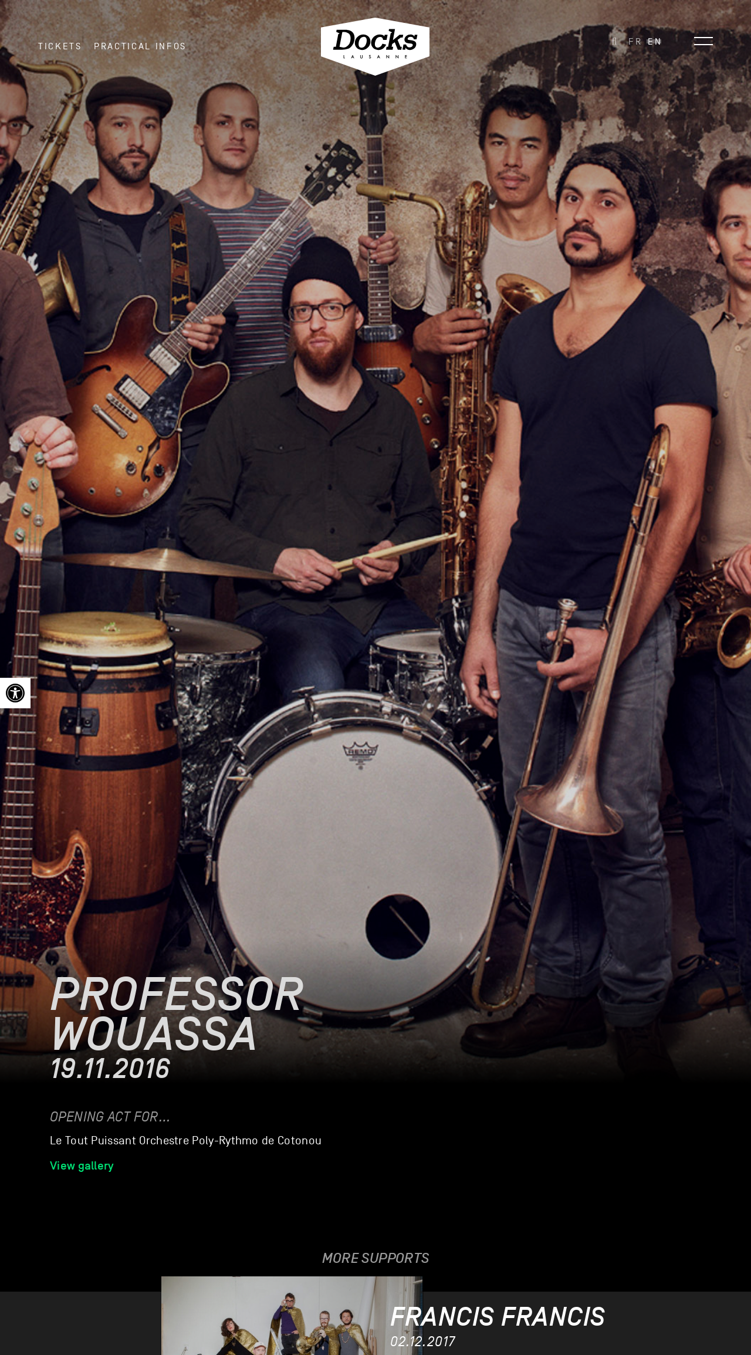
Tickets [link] (60, 46)
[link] (15, 693)
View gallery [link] (82, 1165)
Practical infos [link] (140, 46)
